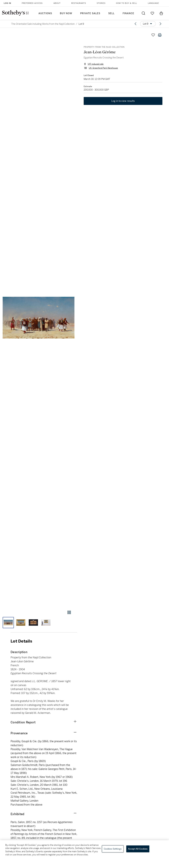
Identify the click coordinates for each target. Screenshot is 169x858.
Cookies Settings (113, 848)
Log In (7, 3)
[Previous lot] (135, 23)
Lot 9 (81, 23)
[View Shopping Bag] (161, 13)
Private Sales (90, 13)
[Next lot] (160, 23)
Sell (111, 13)
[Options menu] (148, 23)
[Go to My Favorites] (152, 13)
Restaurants (78, 3)
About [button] (57, 3)
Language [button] (153, 3)
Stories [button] (101, 3)
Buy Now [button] (66, 13)
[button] (38, 318)
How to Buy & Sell (126, 3)
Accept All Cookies (138, 848)
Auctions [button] (45, 13)
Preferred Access (32, 3)
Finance (128, 13)
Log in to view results (123, 100)
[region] (84, 849)
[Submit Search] (143, 13)
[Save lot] (153, 35)
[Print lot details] (159, 35)
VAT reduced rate (95, 64)
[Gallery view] (69, 612)
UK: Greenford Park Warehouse (103, 68)
